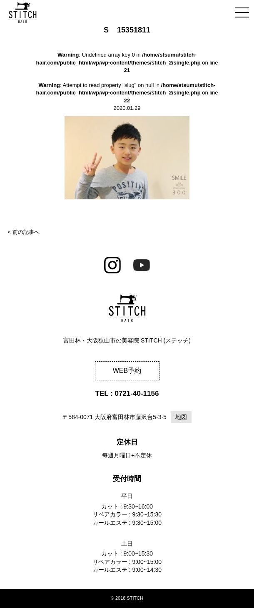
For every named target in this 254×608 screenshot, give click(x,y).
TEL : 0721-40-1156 (127, 393)
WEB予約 (127, 370)
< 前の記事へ (23, 232)
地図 (181, 417)
